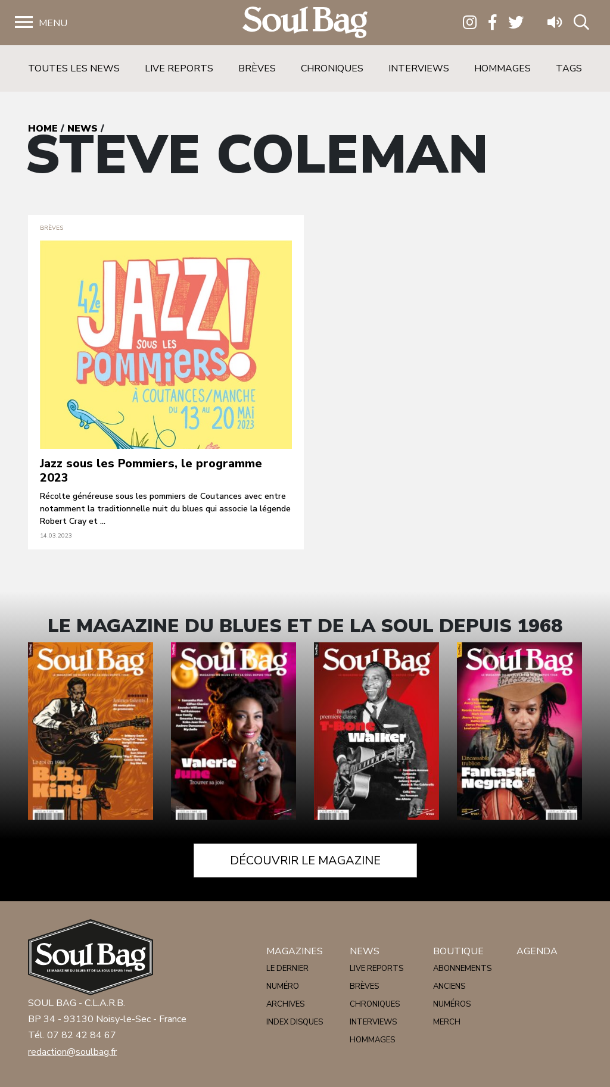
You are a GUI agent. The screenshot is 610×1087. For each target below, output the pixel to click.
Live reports (179, 68)
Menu (53, 23)
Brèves (257, 68)
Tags (569, 68)
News (82, 128)
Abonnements (462, 968)
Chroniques (332, 68)
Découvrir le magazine (305, 860)
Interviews (418, 68)
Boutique (458, 951)
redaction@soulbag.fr (72, 1051)
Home (43, 128)
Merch (446, 1022)
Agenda (537, 951)
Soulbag (305, 23)
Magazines (294, 951)
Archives (285, 1004)
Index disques (294, 1022)
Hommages (502, 68)
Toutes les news (74, 68)
